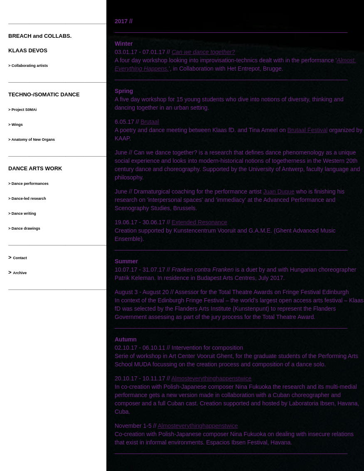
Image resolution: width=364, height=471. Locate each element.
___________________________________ (60, 154)
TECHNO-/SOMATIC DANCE (44, 94)
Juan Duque (279, 191)
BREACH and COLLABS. (39, 36)
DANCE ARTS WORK (35, 168)
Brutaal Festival (307, 130)
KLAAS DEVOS (27, 50)
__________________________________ (59, 21)
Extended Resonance (199, 222)
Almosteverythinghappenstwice (211, 378)
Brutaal (149, 121)
